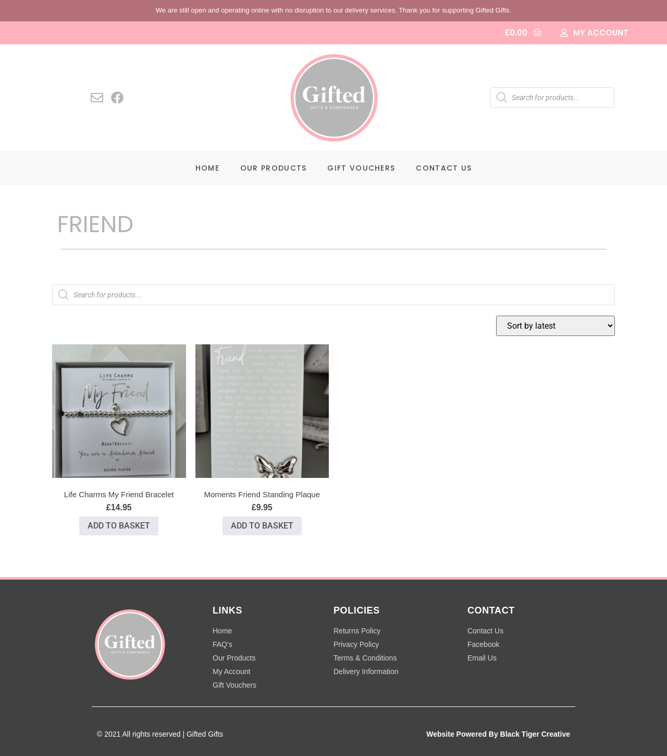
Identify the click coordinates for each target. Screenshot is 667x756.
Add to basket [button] (119, 526)
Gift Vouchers (361, 168)
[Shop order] (555, 326)
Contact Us (444, 168)
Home (207, 168)
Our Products (273, 168)
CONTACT (491, 610)
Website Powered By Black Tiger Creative (498, 734)
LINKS (227, 610)
